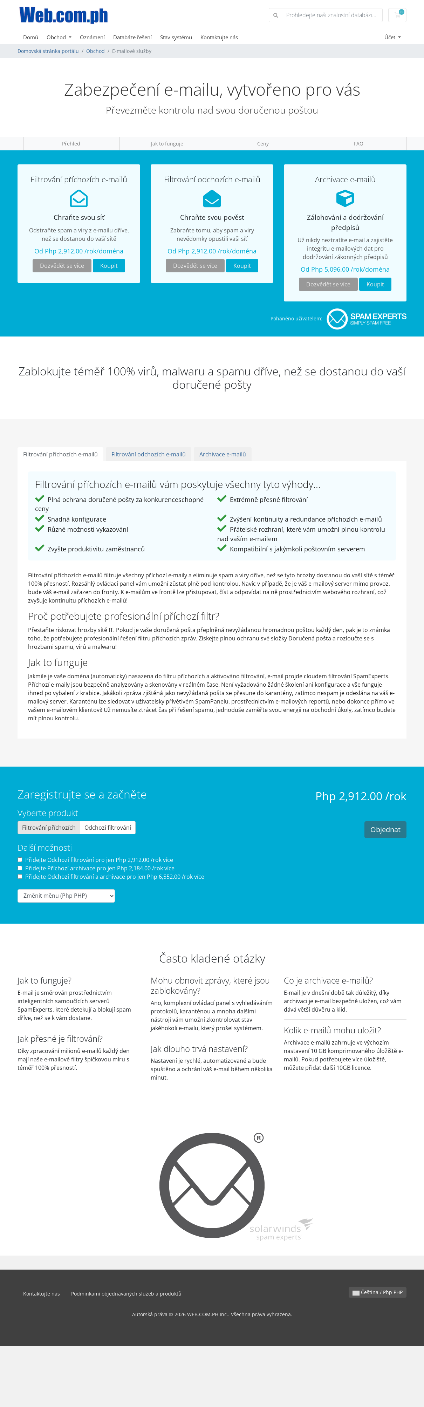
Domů (30, 37)
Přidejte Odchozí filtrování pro (95, 860)
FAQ (358, 143)
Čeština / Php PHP (378, 1292)
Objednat (385, 829)
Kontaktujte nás (219, 37)
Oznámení (92, 37)
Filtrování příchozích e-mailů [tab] (60, 454)
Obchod (57, 37)
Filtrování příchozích (49, 827)
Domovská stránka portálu (48, 51)
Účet (390, 37)
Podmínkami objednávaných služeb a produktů (126, 1293)
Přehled (71, 143)
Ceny (263, 143)
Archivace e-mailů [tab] (222, 454)
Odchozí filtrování (107, 827)
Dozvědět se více (62, 266)
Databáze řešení (132, 37)
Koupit (109, 266)
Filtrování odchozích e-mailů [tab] (148, 454)
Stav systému (176, 37)
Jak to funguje (167, 143)
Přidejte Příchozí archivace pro (96, 868)
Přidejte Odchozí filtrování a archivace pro (111, 877)
